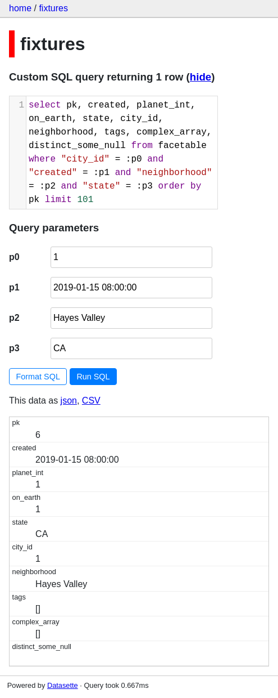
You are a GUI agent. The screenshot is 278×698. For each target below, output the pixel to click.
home (20, 8)
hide (200, 77)
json (69, 400)
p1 (14, 287)
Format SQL (38, 376)
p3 (14, 348)
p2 (14, 318)
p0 (14, 257)
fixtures (53, 8)
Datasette (62, 685)
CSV (91, 400)
